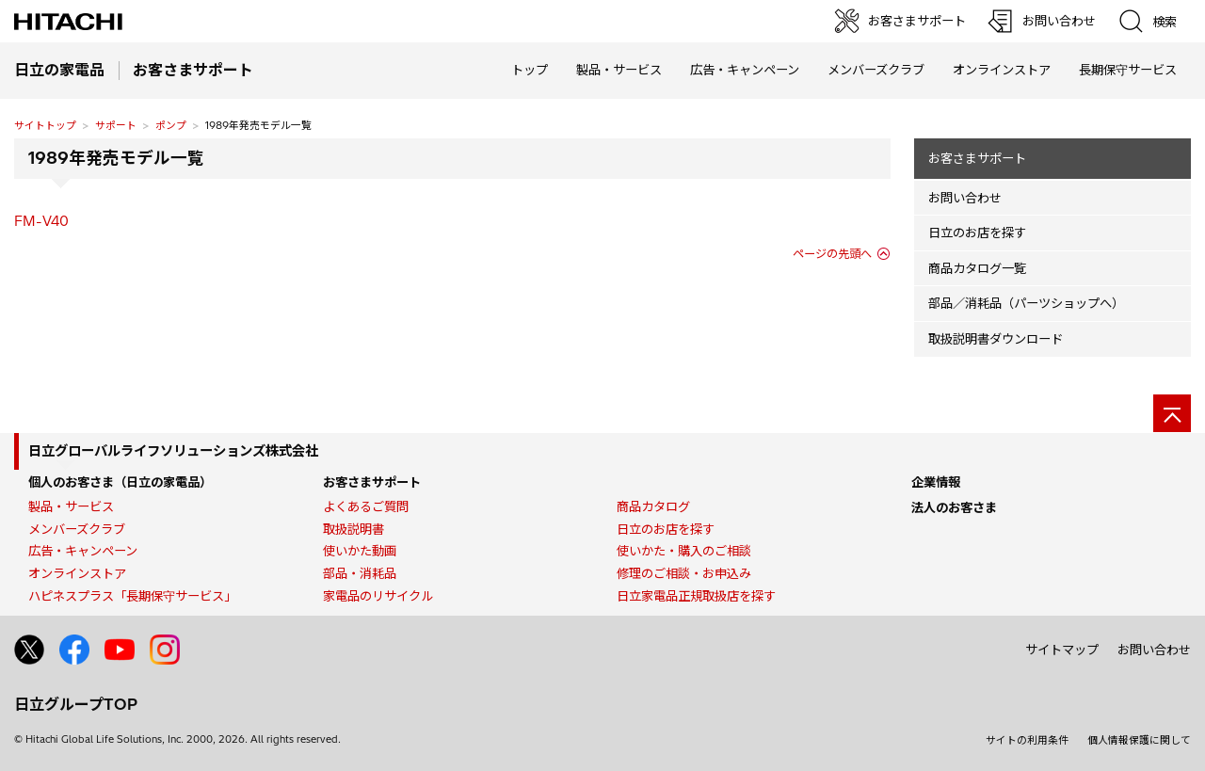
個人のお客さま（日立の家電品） (120, 482)
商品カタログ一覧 (977, 268)
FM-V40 (41, 221)
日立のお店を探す (977, 232)
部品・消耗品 (359, 573)
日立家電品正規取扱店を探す (696, 595)
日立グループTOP (75, 704)
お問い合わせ (965, 197)
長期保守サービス (1128, 69)
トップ (529, 69)
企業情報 (935, 482)
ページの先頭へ (832, 254)
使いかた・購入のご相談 (684, 550)
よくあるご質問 (366, 506)
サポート (116, 125)
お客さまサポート (977, 158)
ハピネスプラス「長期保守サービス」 (132, 595)
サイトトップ (45, 125)
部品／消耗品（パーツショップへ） (1026, 303)
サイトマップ (1062, 649)
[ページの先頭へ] (1172, 413)
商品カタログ (653, 506)
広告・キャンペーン (82, 550)
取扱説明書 (353, 529)
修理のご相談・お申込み (684, 573)
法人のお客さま (954, 507)
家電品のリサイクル (378, 595)
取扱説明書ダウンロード (995, 338)
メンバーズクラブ (875, 69)
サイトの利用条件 (1027, 740)
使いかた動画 (359, 550)
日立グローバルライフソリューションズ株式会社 (173, 450)
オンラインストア (1002, 69)
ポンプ (170, 125)
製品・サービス (71, 506)
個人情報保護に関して (1139, 740)
